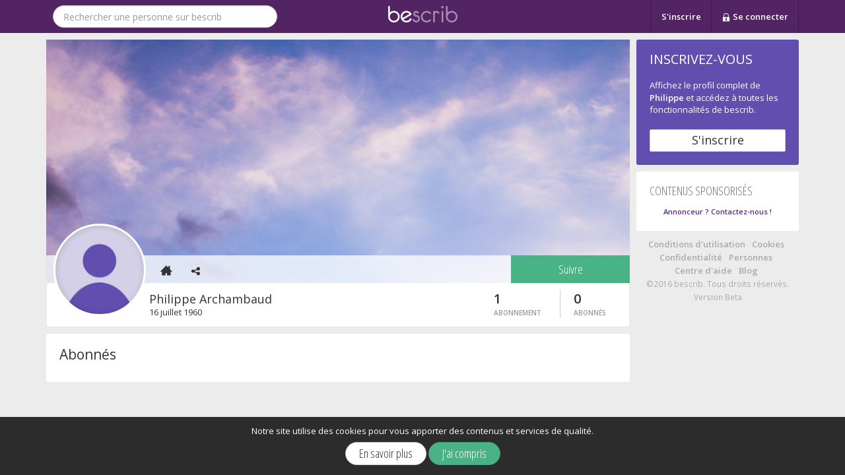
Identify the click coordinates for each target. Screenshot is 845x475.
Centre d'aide (703, 270)
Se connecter (755, 17)
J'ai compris (464, 453)
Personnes (750, 257)
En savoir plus (386, 453)
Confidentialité (690, 257)
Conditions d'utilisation (696, 244)
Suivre (570, 269)
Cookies (768, 244)
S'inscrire (681, 16)
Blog (748, 270)
